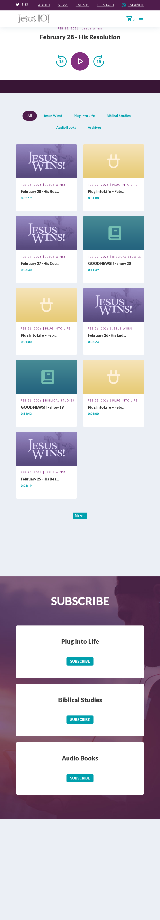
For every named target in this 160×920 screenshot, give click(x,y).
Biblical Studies (119, 116)
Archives (94, 127)
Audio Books (66, 127)
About (44, 5)
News (63, 5)
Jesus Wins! (92, 28)
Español (136, 5)
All (29, 116)
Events (82, 5)
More (80, 515)
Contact (105, 5)
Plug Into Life (84, 116)
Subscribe (80, 661)
